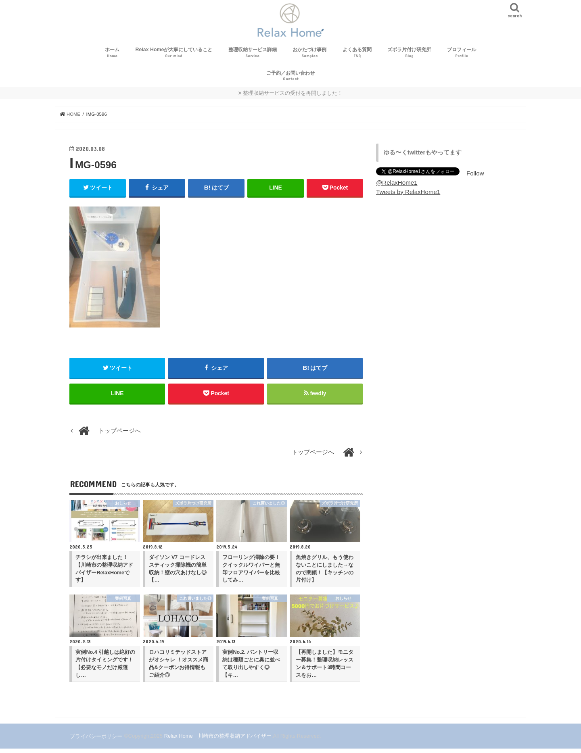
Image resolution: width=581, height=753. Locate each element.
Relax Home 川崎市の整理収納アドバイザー (218, 740)
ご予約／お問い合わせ (290, 79)
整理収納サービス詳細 (252, 56)
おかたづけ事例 (309, 56)
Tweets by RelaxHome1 (407, 194)
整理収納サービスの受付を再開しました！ (293, 96)
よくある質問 (357, 56)
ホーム (112, 56)
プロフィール (461, 56)
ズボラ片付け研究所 (409, 56)
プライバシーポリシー (95, 740)
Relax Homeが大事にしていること (174, 56)
